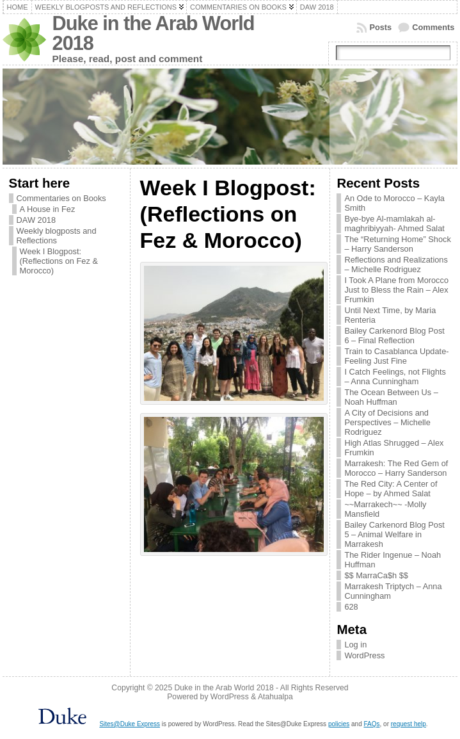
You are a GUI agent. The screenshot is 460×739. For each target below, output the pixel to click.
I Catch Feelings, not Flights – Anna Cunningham (395, 376)
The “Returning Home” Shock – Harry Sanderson (397, 244)
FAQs (372, 723)
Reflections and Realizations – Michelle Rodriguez (395, 264)
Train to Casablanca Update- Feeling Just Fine (396, 356)
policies (338, 723)
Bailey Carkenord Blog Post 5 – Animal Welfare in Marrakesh (394, 534)
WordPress (364, 655)
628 (351, 607)
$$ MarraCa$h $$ (376, 575)
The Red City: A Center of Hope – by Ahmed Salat (390, 488)
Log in (355, 644)
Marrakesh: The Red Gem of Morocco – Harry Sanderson (396, 468)
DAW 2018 (36, 220)
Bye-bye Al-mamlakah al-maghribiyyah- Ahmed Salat (394, 223)
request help (408, 723)
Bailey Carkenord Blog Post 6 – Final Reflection (394, 335)
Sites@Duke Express (129, 723)
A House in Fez (47, 209)
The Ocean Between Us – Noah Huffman (391, 397)
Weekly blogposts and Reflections (57, 235)
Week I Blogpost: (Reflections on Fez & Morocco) (59, 261)
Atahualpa (275, 696)
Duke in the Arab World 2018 (153, 33)
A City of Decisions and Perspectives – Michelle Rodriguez (387, 422)
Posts (380, 27)
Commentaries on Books (61, 198)
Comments (433, 27)
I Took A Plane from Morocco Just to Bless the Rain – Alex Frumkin (396, 289)
